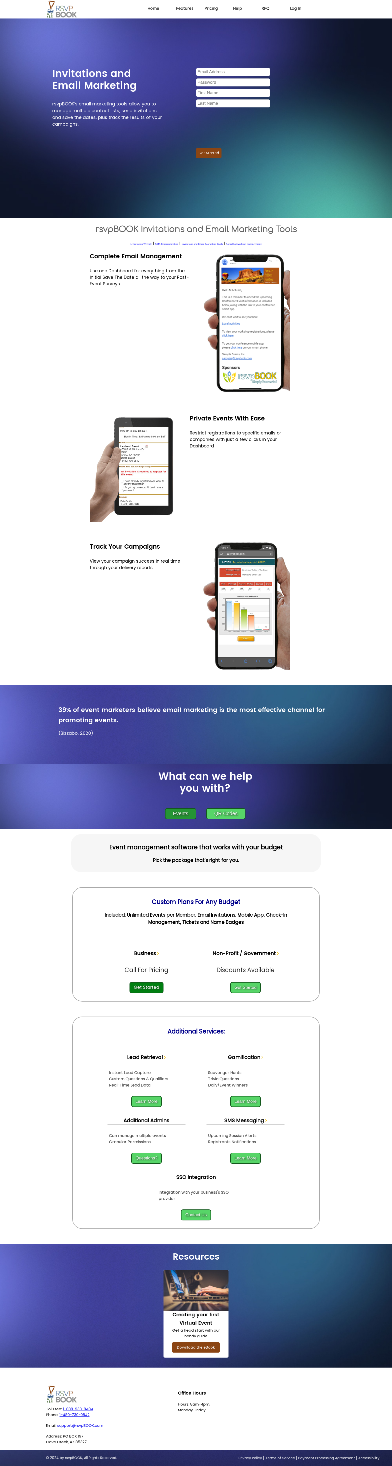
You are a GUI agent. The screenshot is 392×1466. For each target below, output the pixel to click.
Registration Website (141, 244)
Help (237, 8)
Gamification (245, 1057)
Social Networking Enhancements (244, 244)
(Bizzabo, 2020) (75, 733)
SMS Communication (166, 244)
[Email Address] (233, 72)
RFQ (266, 8)
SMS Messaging (245, 1120)
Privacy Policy (250, 1458)
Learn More (147, 1101)
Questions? (147, 1157)
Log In (295, 8)
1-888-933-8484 (78, 1409)
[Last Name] (233, 103)
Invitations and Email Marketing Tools (202, 244)
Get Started (208, 153)
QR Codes (226, 813)
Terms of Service (280, 1458)
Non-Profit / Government (245, 953)
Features (185, 8)
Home (153, 8)
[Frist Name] (233, 93)
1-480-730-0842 (75, 1414)
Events (180, 813)
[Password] (233, 82)
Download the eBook (196, 1347)
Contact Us (196, 1214)
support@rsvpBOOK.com (80, 1425)
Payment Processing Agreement (326, 1458)
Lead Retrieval (146, 1057)
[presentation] (234, 126)
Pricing (211, 8)
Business (146, 953)
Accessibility (369, 1458)
